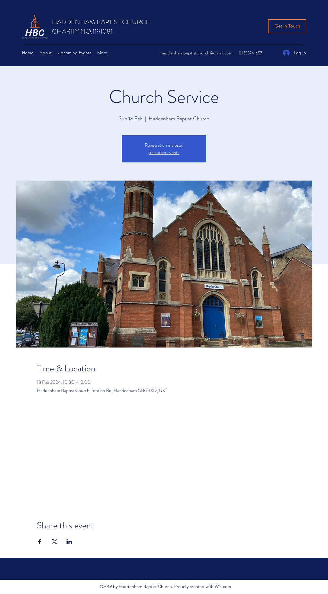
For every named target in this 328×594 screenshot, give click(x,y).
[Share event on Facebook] (40, 541)
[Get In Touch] (287, 26)
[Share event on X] (54, 541)
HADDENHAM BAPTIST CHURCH (101, 22)
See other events (164, 152)
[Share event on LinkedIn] (69, 541)
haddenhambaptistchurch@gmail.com (196, 53)
